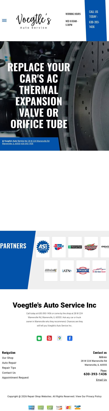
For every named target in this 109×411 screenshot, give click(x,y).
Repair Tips (9, 367)
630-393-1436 (44, 313)
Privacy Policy (93, 396)
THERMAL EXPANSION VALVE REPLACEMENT (27, 159)
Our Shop (7, 357)
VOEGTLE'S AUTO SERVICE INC (20, 156)
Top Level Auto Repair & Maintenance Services (61, 156)
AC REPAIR (92, 156)
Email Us (101, 380)
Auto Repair (9, 362)
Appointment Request (15, 377)
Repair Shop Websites (39, 396)
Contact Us (9, 372)
